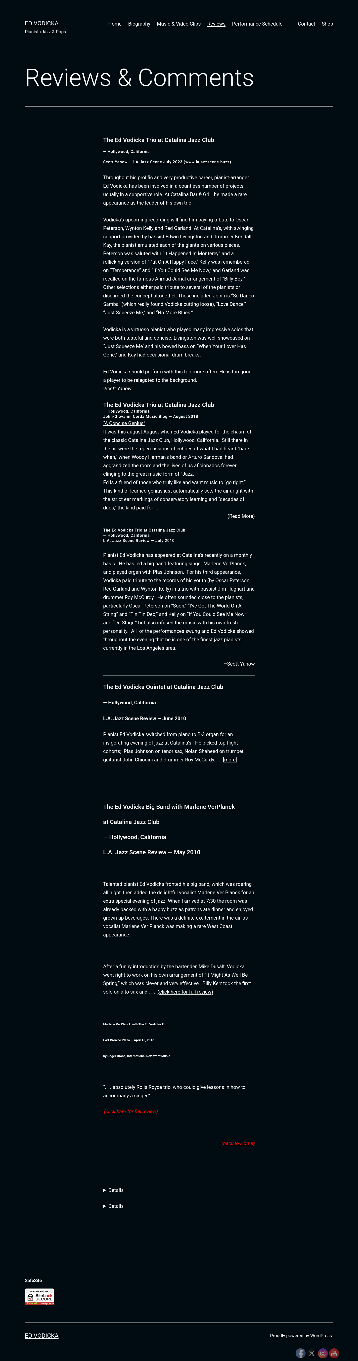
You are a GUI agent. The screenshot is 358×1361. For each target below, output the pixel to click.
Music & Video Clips (179, 24)
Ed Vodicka (42, 23)
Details (116, 1190)
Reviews (216, 24)
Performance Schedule (257, 24)
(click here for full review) (185, 992)
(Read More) (241, 516)
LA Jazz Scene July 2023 (157, 162)
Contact (306, 24)
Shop (327, 24)
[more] (230, 760)
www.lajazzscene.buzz (207, 162)
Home (115, 24)
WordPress (321, 1335)
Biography (139, 24)
